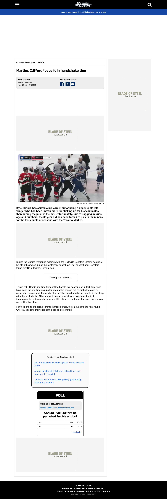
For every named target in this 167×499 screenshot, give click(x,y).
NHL (34, 63)
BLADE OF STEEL (23, 63)
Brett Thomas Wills (25, 82)
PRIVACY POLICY (85, 491)
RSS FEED (74, 494)
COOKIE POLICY (102, 491)
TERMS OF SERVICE (66, 491)
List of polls (76, 432)
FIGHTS (41, 63)
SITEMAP (82, 494)
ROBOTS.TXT (91, 494)
